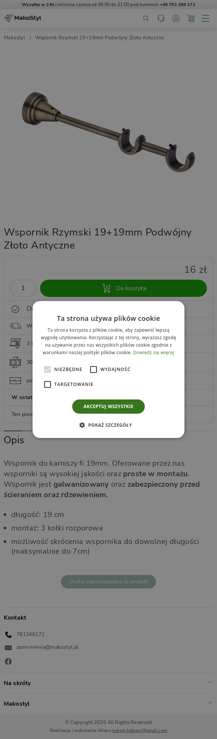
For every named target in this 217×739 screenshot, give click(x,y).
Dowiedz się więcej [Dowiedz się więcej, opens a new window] (153, 352)
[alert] (108, 369)
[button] (47, 369)
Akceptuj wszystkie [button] (108, 406)
